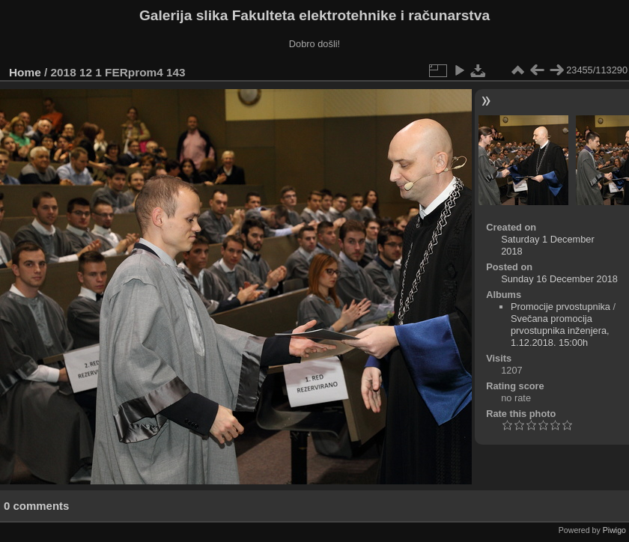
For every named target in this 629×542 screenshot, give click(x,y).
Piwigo (614, 530)
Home (25, 72)
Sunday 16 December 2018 (559, 278)
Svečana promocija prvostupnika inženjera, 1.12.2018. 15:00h (560, 330)
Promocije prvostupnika (560, 306)
